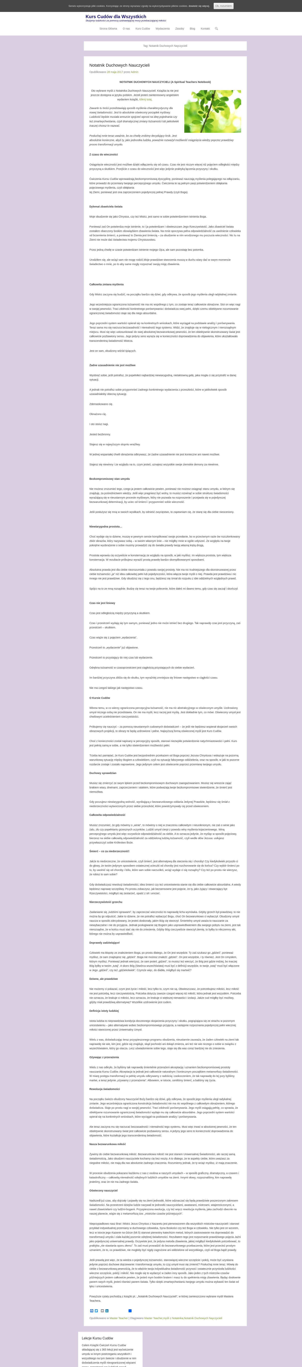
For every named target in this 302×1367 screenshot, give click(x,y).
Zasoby (179, 29)
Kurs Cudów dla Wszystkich (116, 17)
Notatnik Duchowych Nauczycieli (119, 65)
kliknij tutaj (145, 99)
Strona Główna (108, 29)
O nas (126, 29)
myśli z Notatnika (173, 1318)
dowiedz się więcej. (203, 5)
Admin (134, 72)
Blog (192, 29)
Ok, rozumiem (228, 5)
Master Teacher (119, 1318)
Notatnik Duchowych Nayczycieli (203, 1318)
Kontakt (205, 29)
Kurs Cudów (143, 29)
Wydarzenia (163, 29)
